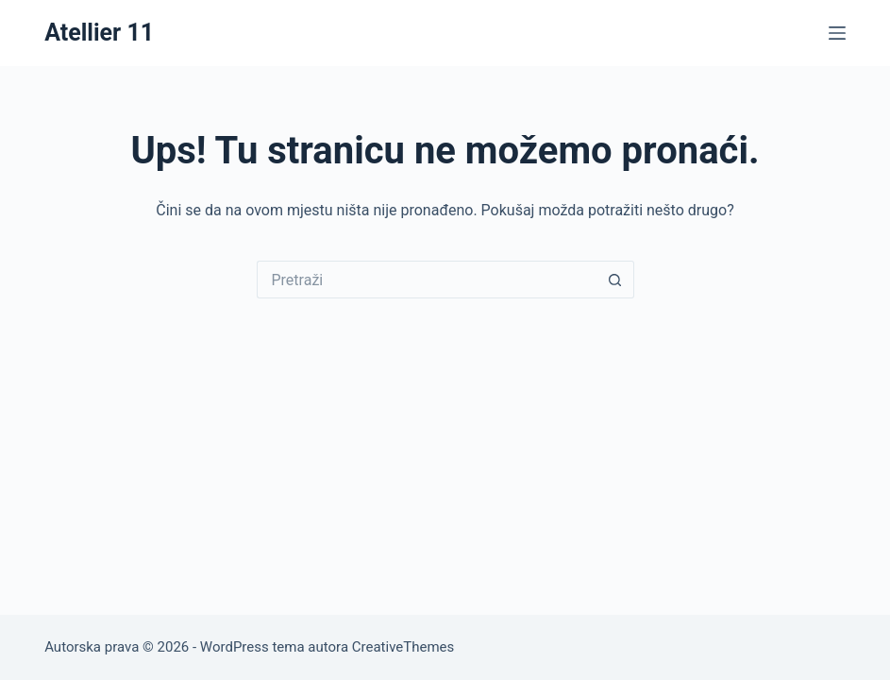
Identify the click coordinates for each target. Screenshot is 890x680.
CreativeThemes (403, 646)
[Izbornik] (837, 33)
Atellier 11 (99, 32)
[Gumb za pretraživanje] (615, 279)
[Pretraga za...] (426, 279)
